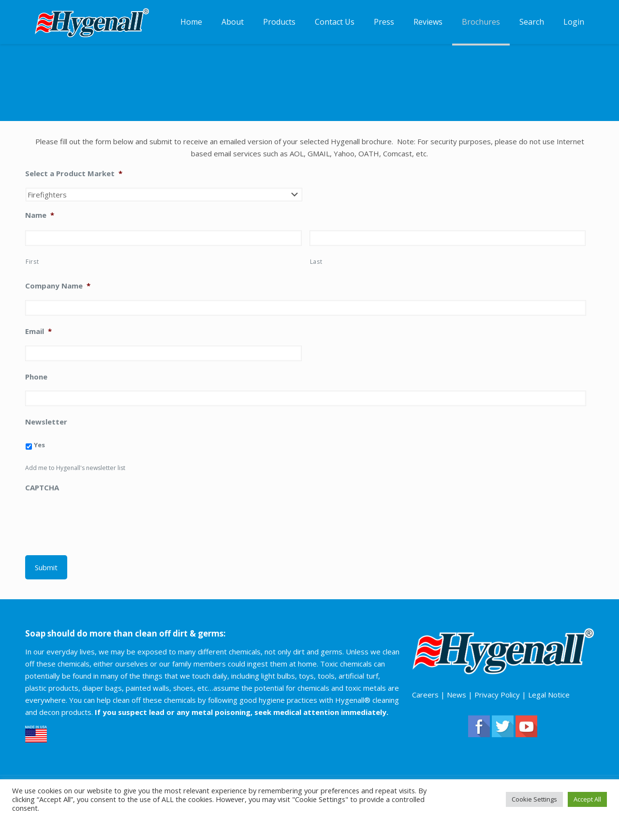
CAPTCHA (42, 487)
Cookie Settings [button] (534, 799)
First (32, 262)
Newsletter (46, 421)
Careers (425, 694)
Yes (39, 444)
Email (38, 331)
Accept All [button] (587, 799)
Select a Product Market (73, 173)
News (456, 694)
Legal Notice (549, 694)
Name (39, 215)
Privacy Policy (497, 694)
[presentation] (98, 521)
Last (316, 262)
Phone (36, 376)
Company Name (57, 285)
